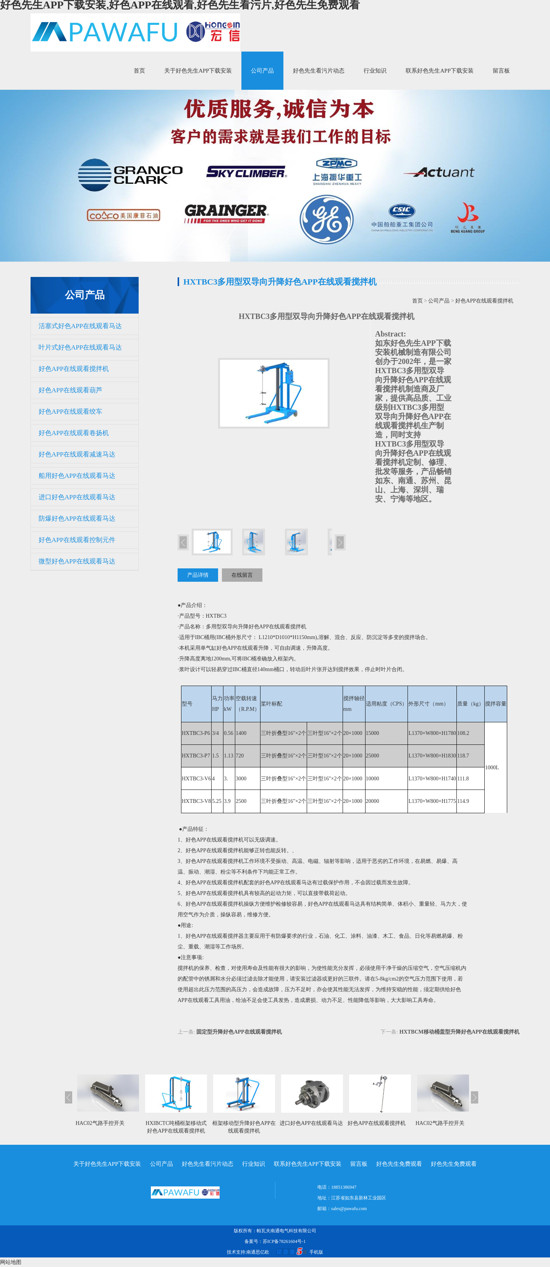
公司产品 (262, 71)
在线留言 (242, 575)
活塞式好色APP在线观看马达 (80, 326)
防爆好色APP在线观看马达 (77, 518)
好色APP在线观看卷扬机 (74, 433)
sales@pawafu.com (349, 1208)
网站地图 (10, 1262)
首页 (139, 71)
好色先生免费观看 (399, 1164)
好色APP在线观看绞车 (70, 411)
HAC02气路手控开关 (100, 1123)
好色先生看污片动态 (319, 71)
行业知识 (375, 71)
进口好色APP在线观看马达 (77, 497)
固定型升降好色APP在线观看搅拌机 (238, 1032)
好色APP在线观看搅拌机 (74, 368)
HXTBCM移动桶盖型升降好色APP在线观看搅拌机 (459, 1032)
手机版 (316, 1252)
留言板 (501, 71)
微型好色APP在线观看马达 (77, 561)
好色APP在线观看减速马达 (77, 454)
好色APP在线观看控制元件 (77, 540)
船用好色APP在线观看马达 (77, 475)
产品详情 (198, 575)
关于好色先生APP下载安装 (198, 71)
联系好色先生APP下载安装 (440, 71)
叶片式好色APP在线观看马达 (80, 347)
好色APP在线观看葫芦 (70, 390)
